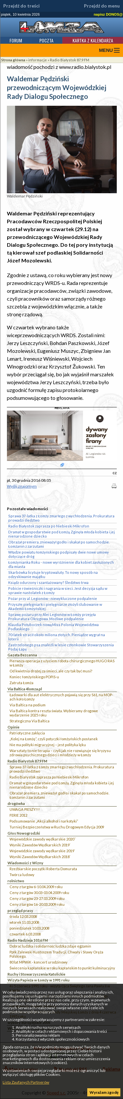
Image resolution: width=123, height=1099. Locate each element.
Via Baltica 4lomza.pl (25, 689)
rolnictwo (16, 881)
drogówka (16, 803)
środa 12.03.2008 (23, 916)
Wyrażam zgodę (104, 1092)
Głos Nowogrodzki (24, 833)
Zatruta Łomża (21, 683)
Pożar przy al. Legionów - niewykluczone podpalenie (52, 598)
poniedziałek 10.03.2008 (29, 928)
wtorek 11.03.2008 (24, 922)
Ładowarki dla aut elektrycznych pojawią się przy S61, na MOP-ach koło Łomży (61, 697)
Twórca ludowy (22, 874)
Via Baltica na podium (28, 705)
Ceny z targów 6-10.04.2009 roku (36, 887)
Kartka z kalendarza (92, 40)
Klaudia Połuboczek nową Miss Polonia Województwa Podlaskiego (53, 626)
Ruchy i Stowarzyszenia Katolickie (36, 974)
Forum (16, 40)
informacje (37, 60)
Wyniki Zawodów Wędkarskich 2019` (40, 845)
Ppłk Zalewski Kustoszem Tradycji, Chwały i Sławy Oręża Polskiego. (56, 954)
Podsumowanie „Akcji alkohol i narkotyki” (44, 821)
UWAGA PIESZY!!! (25, 809)
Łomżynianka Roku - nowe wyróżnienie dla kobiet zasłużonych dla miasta (61, 564)
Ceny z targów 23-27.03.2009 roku (37, 898)
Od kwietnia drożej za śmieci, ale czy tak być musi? (51, 671)
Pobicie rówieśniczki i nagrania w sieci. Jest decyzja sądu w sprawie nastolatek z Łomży (57, 590)
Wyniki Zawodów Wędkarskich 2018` (40, 857)
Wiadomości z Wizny (25, 863)
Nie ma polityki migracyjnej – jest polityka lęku (48, 745)
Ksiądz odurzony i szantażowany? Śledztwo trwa (48, 582)
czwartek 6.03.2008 (25, 934)
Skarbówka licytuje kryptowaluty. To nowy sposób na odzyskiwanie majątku (53, 574)
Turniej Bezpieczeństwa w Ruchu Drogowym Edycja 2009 (57, 827)
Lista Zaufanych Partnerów (26, 1082)
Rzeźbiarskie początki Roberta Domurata (43, 869)
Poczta (46, 40)
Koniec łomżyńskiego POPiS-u (34, 677)
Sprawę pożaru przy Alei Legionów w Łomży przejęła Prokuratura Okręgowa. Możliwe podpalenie (52, 616)
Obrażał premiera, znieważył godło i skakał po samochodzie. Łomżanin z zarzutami (59, 795)
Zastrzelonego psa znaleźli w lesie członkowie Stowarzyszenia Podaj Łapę (61, 647)
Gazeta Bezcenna (22, 655)
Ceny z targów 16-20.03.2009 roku (37, 904)
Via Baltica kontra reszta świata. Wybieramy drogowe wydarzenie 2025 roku (54, 713)
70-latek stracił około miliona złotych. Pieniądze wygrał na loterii (56, 637)
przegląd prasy (20, 910)
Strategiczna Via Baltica (30, 721)
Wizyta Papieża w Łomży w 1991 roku (39, 980)
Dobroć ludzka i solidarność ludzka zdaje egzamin (50, 946)
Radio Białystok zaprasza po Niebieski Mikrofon (49, 777)
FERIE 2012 (18, 815)
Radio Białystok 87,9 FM (69, 60)
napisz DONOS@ (108, 14)
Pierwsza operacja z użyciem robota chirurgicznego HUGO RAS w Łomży (62, 663)
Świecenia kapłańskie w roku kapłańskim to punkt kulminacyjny (62, 968)
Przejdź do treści (21, 5)
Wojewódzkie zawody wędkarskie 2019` (42, 851)
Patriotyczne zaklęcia (27, 733)
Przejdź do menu (102, 5)
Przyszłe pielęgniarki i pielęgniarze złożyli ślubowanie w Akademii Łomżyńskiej (55, 606)
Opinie (13, 727)
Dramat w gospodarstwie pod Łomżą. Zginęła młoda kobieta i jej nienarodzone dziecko (62, 785)
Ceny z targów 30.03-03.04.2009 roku (39, 892)
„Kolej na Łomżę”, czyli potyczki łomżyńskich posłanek (54, 739)
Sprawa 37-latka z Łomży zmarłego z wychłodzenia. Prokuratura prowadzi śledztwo (62, 769)
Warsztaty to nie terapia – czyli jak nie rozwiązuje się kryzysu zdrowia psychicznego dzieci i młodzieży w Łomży (60, 752)
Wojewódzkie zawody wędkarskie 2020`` (43, 839)
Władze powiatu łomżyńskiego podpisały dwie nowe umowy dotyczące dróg (58, 554)
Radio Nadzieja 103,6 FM (28, 940)
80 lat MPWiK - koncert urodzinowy (39, 962)
